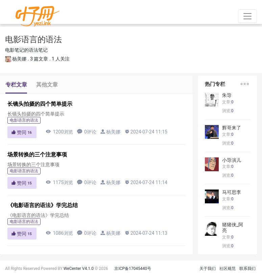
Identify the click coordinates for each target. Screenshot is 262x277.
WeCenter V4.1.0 (79, 268)
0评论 (86, 131)
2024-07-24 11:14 (145, 182)
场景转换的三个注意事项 (37, 154)
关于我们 (207, 268)
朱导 (227, 95)
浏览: (228, 110)
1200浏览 (59, 131)
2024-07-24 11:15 (145, 131)
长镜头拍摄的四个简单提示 (39, 104)
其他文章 (47, 84)
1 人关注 (61, 58)
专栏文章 (16, 84)
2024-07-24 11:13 (145, 233)
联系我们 (247, 268)
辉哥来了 (231, 127)
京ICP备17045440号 (132, 268)
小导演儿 (231, 160)
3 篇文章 (39, 58)
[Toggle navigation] (247, 16)
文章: (228, 102)
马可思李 (231, 192)
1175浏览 (59, 182)
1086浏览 (59, 233)
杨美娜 (19, 58)
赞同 (22, 132)
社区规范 (227, 268)
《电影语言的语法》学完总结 (42, 205)
